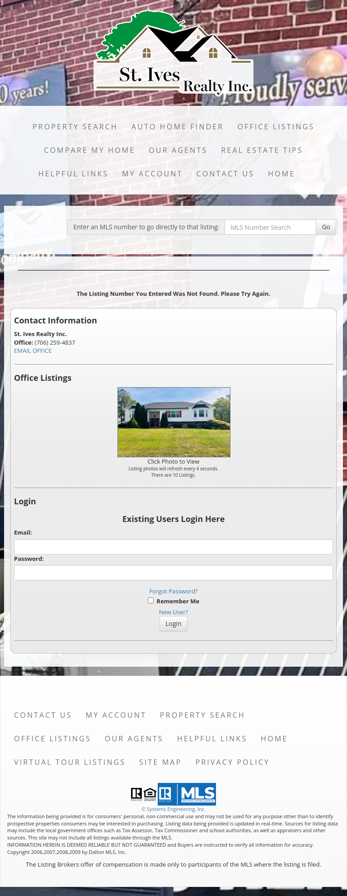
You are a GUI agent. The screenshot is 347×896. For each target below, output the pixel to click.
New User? (173, 612)
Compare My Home (89, 150)
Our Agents (178, 150)
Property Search (75, 127)
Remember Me (173, 601)
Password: (29, 559)
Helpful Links (73, 174)
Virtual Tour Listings (70, 762)
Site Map (160, 762)
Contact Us (225, 174)
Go (326, 227)
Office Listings (275, 127)
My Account (152, 174)
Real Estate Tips (262, 150)
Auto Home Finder (177, 127)
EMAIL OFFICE (33, 350)
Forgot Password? (174, 591)
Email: (23, 532)
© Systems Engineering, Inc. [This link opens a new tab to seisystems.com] (173, 809)
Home (281, 174)
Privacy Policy (232, 762)
